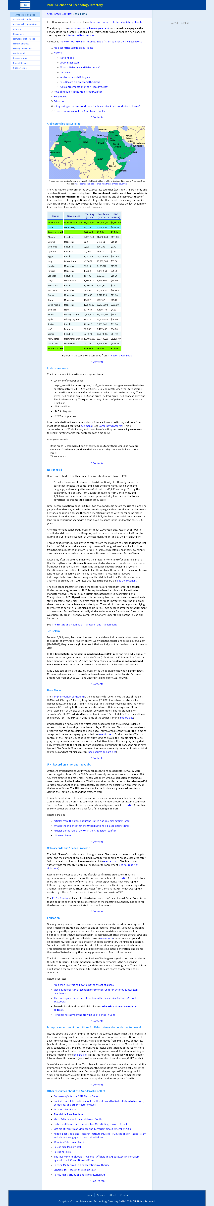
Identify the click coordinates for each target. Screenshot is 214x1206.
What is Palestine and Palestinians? (80, 67)
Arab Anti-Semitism (65, 1109)
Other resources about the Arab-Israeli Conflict (80, 111)
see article (128, 805)
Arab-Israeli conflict (22, 19)
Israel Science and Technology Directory (95, 1201)
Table (90, 47)
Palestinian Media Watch (68, 1147)
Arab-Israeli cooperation (25, 24)
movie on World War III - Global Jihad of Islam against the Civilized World (101, 41)
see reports (106, 938)
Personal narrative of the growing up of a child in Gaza (84, 1015)
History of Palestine (22, 48)
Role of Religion (20, 63)
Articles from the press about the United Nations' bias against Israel (92, 821)
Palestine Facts (62, 1152)
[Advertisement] (25, 123)
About (113, 1195)
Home (89, 1195)
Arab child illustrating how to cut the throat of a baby (84, 985)
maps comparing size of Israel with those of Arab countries (100, 183)
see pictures (106, 734)
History (58, 52)
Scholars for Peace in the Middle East (75, 1170)
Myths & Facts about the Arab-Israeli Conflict (79, 1119)
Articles (17, 29)
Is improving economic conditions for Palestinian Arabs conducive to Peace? (97, 106)
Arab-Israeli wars (69, 62)
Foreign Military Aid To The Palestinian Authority (81, 1165)
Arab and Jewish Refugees (75, 77)
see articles (126, 717)
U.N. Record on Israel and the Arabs (80, 82)
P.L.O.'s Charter (60, 898)
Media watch (19, 53)
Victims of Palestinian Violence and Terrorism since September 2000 (92, 1129)
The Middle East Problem (68, 1114)
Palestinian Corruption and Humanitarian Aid (79, 1174)
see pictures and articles (102, 752)
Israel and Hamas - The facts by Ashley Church (116, 22)
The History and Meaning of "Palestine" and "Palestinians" (85, 624)
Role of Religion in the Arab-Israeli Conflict (78, 91)
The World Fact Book (120, 355)
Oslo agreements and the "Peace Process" (84, 87)
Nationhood (67, 57)
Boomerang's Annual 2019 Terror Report (77, 1096)
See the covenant (127, 580)
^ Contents (97, 117)
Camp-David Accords (110, 426)
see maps (86, 426)
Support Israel (20, 67)
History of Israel (21, 43)
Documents (18, 33)
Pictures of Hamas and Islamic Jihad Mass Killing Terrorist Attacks (91, 1124)
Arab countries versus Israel (69, 47)
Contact (124, 1195)
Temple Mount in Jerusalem (68, 696)
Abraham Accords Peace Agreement (88, 28)
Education (59, 101)
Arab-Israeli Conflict (59, 14)
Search (101, 1195)
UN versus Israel (63, 835)
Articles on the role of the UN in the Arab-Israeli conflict (85, 830)
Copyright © (65, 1201)
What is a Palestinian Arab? (69, 1142)
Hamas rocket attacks (24, 38)
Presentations (20, 58)
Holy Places (60, 96)
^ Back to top (97, 1181)
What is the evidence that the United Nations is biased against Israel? (93, 826)
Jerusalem (66, 72)
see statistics (110, 861)
